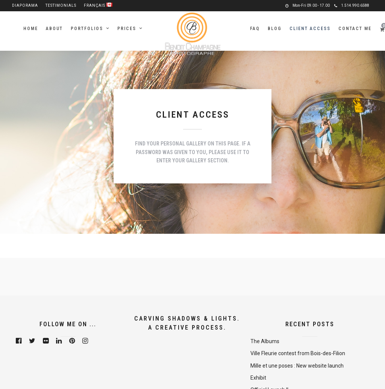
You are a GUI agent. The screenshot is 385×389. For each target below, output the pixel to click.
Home (30, 28)
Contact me (354, 28)
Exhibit (258, 378)
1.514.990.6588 (351, 5)
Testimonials (60, 5)
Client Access (310, 28)
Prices (126, 28)
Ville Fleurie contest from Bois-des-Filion (297, 353)
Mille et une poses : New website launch (297, 366)
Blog (275, 28)
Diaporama (25, 5)
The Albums (264, 341)
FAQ (255, 28)
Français (98, 5)
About (54, 28)
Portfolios (87, 28)
